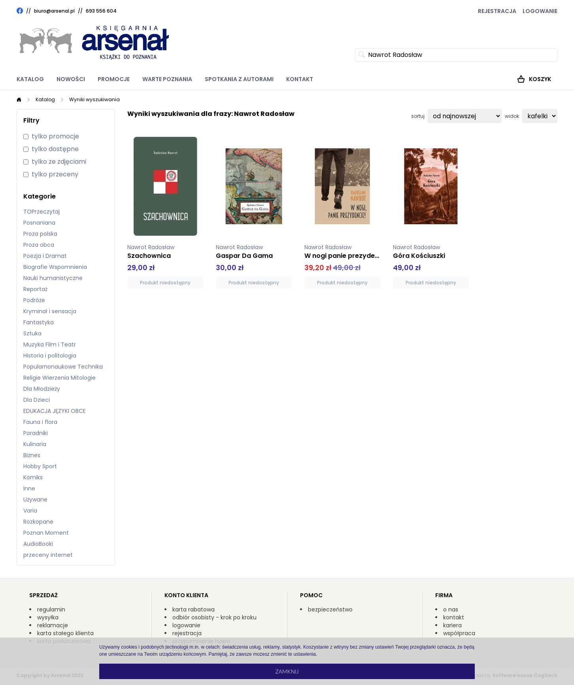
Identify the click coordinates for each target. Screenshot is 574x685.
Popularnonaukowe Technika (63, 367)
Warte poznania (167, 79)
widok (512, 116)
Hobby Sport (40, 466)
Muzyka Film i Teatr (49, 344)
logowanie (186, 625)
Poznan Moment (46, 533)
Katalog (30, 79)
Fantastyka (38, 322)
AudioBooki (38, 544)
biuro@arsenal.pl (54, 11)
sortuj (418, 116)
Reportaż (35, 289)
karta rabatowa (193, 609)
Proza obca (38, 245)
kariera (452, 625)
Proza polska (40, 234)
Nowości (71, 79)
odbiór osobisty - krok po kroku (214, 617)
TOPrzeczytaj (41, 212)
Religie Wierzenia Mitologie (59, 378)
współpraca (459, 633)
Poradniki (35, 433)
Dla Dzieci (36, 400)
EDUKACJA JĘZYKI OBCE (54, 411)
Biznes (31, 455)
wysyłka (48, 617)
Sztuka (32, 333)
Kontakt (299, 79)
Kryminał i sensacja (49, 311)
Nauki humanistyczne (53, 278)
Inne (29, 488)
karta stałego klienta (65, 633)
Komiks (33, 477)
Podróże (34, 300)
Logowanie (540, 11)
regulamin (51, 609)
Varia (30, 511)
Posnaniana (39, 223)
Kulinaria (34, 444)
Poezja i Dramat (45, 256)
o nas (450, 609)
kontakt (453, 617)
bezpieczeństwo (330, 609)
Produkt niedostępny (165, 282)
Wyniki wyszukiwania (94, 99)
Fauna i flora (40, 422)
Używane (35, 499)
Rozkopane (38, 522)
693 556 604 (101, 11)
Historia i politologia (49, 356)
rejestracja (187, 633)
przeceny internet (48, 555)
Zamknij (286, 671)
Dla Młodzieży (41, 389)
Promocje (114, 79)
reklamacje (52, 625)
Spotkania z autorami (239, 79)
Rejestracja (497, 11)
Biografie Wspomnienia (55, 267)
